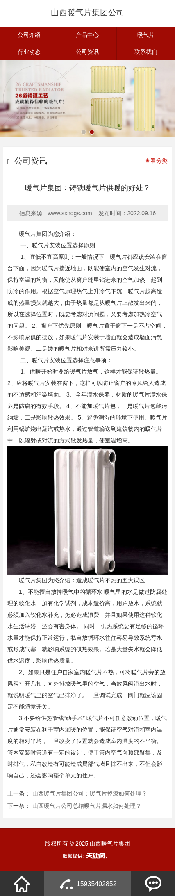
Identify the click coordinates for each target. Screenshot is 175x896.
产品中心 (87, 35)
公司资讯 (87, 51)
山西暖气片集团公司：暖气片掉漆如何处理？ (89, 793)
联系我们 (145, 51)
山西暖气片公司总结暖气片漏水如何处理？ (86, 806)
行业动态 (29, 51)
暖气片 (146, 35)
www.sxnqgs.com (70, 213)
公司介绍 (29, 35)
